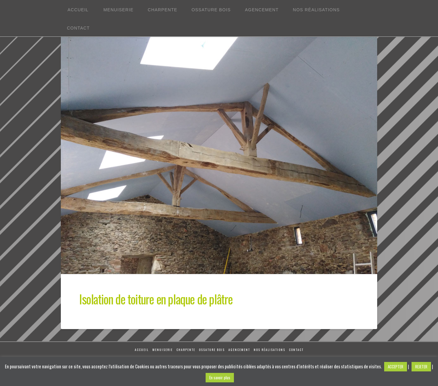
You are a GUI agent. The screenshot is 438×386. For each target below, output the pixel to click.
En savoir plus (219, 377)
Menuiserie (162, 350)
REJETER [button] (421, 366)
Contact (296, 350)
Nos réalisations (269, 350)
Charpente (185, 350)
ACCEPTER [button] (395, 366)
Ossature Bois (212, 350)
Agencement (239, 350)
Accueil (142, 350)
